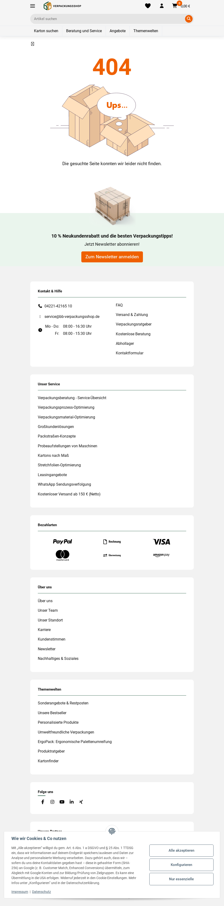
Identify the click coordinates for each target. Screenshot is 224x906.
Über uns (45, 601)
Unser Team (48, 610)
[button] (161, 5)
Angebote (118, 31)
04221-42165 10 (58, 306)
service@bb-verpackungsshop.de (71, 316)
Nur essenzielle (181, 879)
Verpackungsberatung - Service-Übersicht (72, 398)
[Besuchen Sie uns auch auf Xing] (81, 802)
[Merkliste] (148, 5)
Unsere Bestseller (52, 713)
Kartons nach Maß (53, 455)
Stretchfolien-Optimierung (59, 465)
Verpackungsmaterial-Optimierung (66, 417)
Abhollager (125, 343)
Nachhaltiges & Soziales (58, 658)
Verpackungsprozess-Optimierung (66, 407)
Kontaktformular (129, 353)
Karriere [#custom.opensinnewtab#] (44, 629)
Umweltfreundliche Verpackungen (66, 732)
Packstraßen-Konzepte (57, 436)
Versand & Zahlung (132, 314)
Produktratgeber (51, 751)
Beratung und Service (84, 31)
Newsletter (46, 649)
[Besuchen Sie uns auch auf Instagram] (52, 802)
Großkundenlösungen (56, 426)
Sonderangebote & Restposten (63, 703)
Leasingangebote (52, 475)
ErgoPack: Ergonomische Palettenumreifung (75, 741)
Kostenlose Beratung (133, 334)
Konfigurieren (181, 865)
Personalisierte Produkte (58, 722)
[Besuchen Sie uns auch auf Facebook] (43, 802)
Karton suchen (46, 31)
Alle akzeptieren (181, 850)
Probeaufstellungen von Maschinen (67, 446)
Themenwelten (145, 31)
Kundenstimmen (51, 639)
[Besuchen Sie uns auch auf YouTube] (62, 802)
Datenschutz (41, 892)
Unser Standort (50, 620)
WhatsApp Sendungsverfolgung (64, 484)
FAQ (119, 305)
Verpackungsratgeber (133, 324)
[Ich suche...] (108, 19)
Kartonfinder (48, 761)
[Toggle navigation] (32, 6)
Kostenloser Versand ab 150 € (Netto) (69, 494)
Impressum (20, 892)
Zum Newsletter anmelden (112, 257)
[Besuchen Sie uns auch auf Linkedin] (71, 802)
